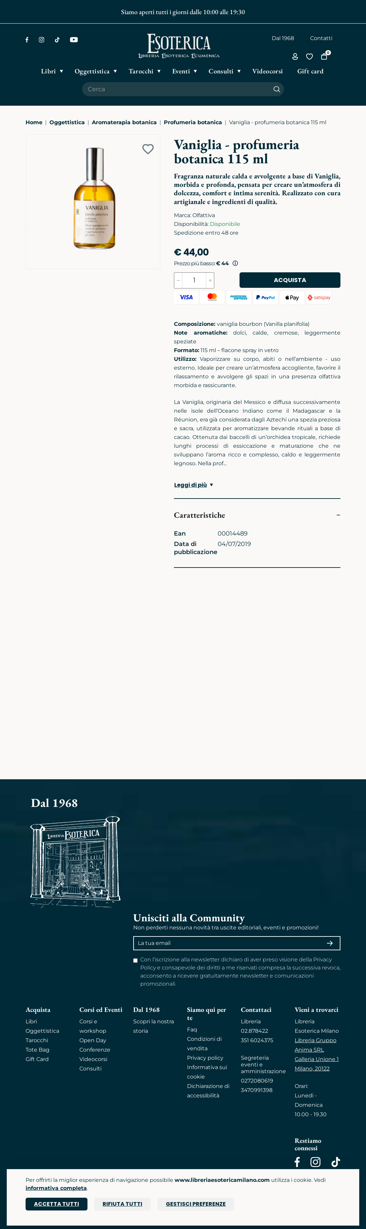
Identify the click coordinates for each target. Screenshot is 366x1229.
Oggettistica (67, 122)
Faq (192, 1029)
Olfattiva (203, 215)
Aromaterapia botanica (124, 122)
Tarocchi (37, 1040)
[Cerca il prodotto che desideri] (176, 89)
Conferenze (94, 1050)
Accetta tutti (56, 1204)
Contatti (321, 38)
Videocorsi (93, 1059)
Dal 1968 (283, 38)
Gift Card (37, 1059)
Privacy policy (205, 1058)
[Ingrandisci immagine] (29, 137)
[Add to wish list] (148, 149)
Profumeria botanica (193, 122)
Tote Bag (37, 1050)
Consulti (90, 1068)
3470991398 (256, 1090)
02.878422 (254, 1031)
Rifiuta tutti (122, 1204)
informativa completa (56, 1188)
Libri (31, 1021)
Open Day (92, 1040)
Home (34, 122)
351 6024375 (257, 1040)
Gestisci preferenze (196, 1204)
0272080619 (257, 1081)
